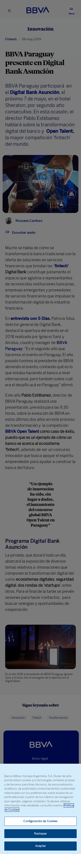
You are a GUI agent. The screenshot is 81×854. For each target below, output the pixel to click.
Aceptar (40, 846)
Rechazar (40, 833)
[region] (40, 809)
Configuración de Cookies (40, 821)
